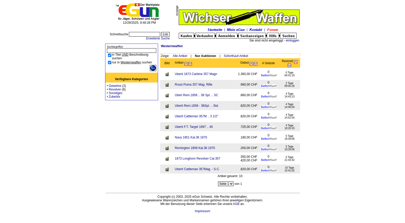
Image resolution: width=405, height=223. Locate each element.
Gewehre (115, 86)
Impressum (202, 211)
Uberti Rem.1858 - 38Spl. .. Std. (197, 106)
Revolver (115, 89)
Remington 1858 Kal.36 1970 (195, 148)
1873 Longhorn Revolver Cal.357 (197, 158)
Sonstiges (115, 93)
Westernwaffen (172, 46)
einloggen (292, 40)
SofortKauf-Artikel (236, 56)
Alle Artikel (180, 56)
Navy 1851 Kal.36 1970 (191, 137)
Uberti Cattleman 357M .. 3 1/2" (196, 116)
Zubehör (114, 96)
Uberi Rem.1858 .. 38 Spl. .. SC (196, 95)
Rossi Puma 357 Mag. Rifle (193, 84)
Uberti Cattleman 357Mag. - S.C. (197, 169)
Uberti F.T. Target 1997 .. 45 (194, 127)
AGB (236, 204)
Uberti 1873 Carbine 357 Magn (196, 74)
